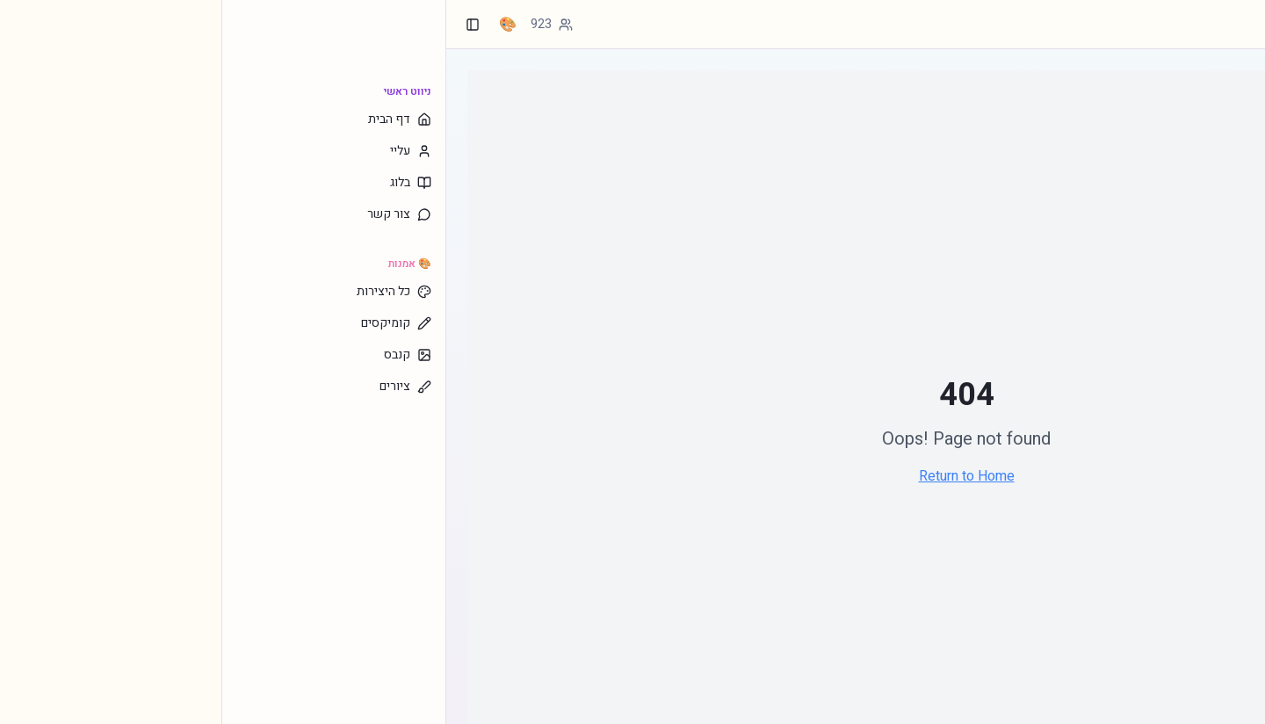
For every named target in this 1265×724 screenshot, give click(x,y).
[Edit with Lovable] (1179, 702)
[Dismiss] (1243, 702)
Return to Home (745, 476)
